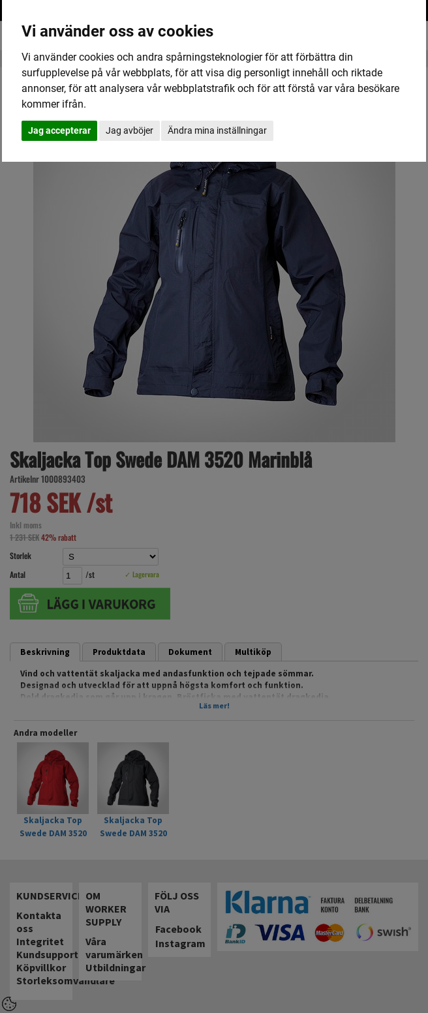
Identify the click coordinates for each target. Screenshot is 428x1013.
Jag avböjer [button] (129, 130)
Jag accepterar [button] (59, 130)
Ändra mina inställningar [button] (217, 130)
